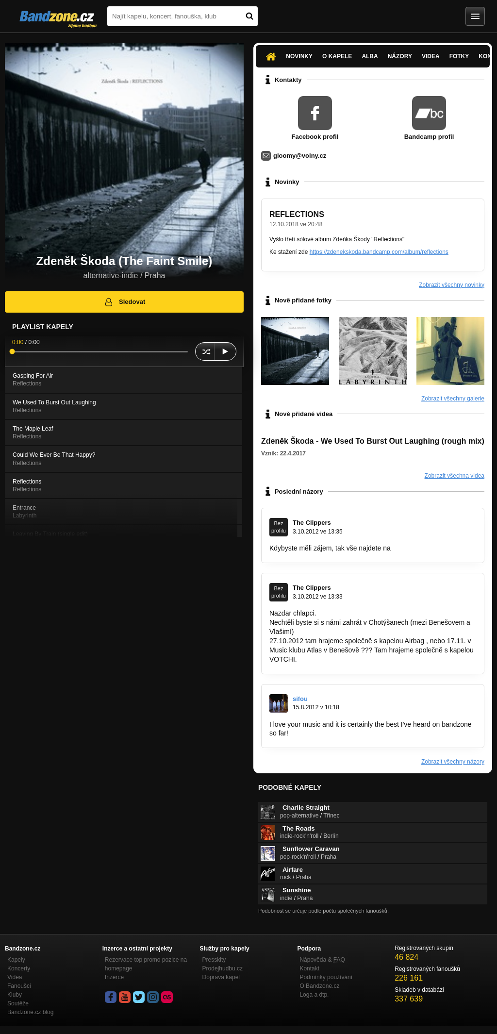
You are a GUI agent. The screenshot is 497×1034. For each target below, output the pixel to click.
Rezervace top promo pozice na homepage (146, 964)
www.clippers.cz (417, 548)
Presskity (214, 959)
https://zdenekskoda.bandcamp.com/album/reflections (379, 252)
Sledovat (124, 302)
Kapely (16, 959)
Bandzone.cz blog (30, 1012)
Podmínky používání (325, 977)
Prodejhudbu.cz (222, 968)
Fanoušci (19, 986)
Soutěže (18, 1003)
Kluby (14, 994)
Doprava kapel (221, 977)
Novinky (299, 56)
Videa (431, 56)
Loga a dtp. (314, 994)
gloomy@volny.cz (299, 155)
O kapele (337, 56)
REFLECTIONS (296, 214)
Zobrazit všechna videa (454, 475)
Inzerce (114, 977)
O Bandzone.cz (319, 986)
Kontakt (309, 968)
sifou (300, 698)
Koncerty (18, 968)
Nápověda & (322, 959)
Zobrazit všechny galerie (452, 398)
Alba (370, 56)
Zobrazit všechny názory (452, 761)
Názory (400, 56)
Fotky (459, 56)
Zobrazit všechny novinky (451, 285)
